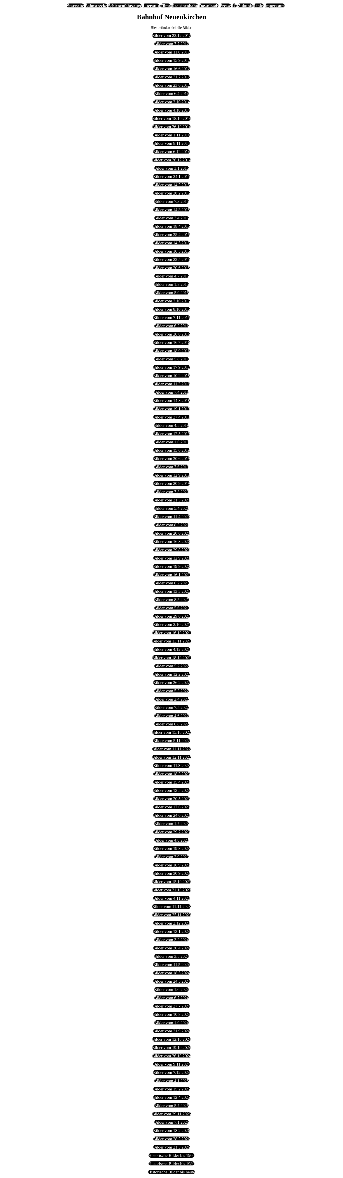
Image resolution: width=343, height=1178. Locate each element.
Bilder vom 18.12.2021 (171, 657)
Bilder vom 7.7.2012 (171, 43)
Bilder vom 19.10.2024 (171, 1047)
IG (234, 5)
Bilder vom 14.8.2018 (171, 400)
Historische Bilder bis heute (171, 1172)
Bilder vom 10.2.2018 (171, 375)
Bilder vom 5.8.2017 (171, 359)
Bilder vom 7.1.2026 (171, 1122)
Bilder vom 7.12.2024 (171, 1072)
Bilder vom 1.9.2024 (171, 1022)
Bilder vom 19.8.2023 (171, 848)
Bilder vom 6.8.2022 (171, 724)
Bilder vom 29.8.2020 (171, 550)
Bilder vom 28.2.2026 (171, 1139)
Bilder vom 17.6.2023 (171, 807)
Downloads (209, 5)
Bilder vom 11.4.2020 (171, 516)
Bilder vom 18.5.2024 (171, 973)
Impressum (275, 5)
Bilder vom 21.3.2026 (171, 1147)
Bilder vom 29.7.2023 (171, 832)
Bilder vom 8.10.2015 (171, 309)
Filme (165, 5)
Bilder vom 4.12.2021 (171, 649)
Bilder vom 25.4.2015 (171, 234)
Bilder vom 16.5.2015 (171, 251)
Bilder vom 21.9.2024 (171, 1031)
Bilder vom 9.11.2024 (171, 1064)
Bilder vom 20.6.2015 (171, 267)
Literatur (151, 5)
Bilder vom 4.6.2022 (171, 715)
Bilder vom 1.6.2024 (171, 989)
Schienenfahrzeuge (125, 5)
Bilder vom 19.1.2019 (171, 408)
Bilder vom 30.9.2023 (171, 873)
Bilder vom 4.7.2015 (171, 276)
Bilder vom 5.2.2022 (171, 666)
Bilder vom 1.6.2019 (171, 442)
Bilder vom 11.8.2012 (171, 52)
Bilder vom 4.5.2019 (171, 425)
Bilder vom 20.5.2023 (171, 798)
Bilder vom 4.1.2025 (171, 1080)
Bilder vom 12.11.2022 (171, 757)
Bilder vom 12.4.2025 (171, 1097)
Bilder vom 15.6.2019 (171, 450)
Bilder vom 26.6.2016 (171, 334)
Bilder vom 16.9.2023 (171, 865)
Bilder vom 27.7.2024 (171, 1006)
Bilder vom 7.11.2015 (171, 317)
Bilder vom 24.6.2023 (171, 815)
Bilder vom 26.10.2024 (171, 1056)
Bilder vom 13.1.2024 (171, 931)
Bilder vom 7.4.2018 (171, 392)
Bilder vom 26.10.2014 (171, 126)
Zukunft (245, 5)
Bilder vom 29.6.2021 (171, 616)
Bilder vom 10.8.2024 (171, 1014)
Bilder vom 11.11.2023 (171, 906)
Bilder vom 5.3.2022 (171, 691)
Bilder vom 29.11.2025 (171, 1114)
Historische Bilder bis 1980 (172, 1163)
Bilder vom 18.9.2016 (171, 350)
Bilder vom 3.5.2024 (171, 956)
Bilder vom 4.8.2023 (171, 840)
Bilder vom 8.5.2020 (171, 525)
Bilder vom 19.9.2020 (171, 566)
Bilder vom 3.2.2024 (171, 939)
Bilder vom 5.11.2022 (171, 740)
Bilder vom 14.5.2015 (171, 243)
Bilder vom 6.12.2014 (171, 151)
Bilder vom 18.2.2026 (171, 1130)
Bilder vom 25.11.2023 (171, 915)
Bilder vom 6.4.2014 (171, 93)
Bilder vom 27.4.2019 (171, 417)
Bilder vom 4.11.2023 (171, 898)
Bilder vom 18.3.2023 (171, 774)
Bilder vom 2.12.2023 (171, 923)
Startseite (75, 5)
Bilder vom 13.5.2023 (171, 790)
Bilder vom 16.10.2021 (171, 632)
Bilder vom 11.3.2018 (171, 384)
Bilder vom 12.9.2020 (171, 558)
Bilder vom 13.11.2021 (171, 641)
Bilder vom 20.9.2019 (171, 483)
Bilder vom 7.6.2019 (171, 467)
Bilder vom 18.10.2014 (171, 118)
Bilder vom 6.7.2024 (171, 997)
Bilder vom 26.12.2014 (171, 160)
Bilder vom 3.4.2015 (171, 218)
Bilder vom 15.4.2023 (171, 782)
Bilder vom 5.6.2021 (171, 608)
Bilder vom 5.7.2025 (171, 1105)
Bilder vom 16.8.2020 (171, 541)
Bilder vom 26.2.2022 (171, 682)
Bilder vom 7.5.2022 (171, 707)
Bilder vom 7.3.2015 (171, 201)
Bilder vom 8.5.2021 (171, 599)
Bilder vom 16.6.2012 (171, 68)
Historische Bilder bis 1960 (172, 1155)
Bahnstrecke (96, 5)
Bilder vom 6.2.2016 (171, 326)
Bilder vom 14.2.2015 (171, 185)
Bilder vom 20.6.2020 (171, 533)
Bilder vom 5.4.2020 (171, 508)
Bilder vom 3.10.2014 (171, 102)
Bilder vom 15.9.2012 (171, 60)
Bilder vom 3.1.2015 (171, 168)
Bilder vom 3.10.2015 (171, 301)
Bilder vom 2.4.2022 (171, 699)
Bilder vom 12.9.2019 (171, 475)
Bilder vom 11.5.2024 (171, 964)
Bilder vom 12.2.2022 (171, 674)
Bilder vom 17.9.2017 (171, 367)
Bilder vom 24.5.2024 (171, 981)
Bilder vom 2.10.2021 (171, 624)
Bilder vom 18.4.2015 (171, 226)
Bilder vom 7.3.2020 (171, 491)
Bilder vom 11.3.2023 (171, 765)
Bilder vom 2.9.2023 (171, 856)
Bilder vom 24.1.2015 (171, 176)
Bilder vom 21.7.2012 (171, 77)
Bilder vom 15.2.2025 (171, 1089)
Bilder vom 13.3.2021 (171, 591)
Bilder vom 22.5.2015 (171, 259)
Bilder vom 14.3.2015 (171, 209)
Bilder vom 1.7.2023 (171, 823)
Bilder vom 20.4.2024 (171, 948)
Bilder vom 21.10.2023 (171, 890)
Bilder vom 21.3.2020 (171, 500)
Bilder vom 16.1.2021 (171, 574)
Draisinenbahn (185, 5)
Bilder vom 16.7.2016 (171, 342)
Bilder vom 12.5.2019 (171, 433)
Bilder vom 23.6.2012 (171, 85)
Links (259, 5)
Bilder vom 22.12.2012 (171, 35)
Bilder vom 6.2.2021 (171, 583)
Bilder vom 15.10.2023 (171, 881)
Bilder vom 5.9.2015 (171, 292)
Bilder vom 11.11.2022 (171, 749)
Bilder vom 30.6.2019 (171, 458)
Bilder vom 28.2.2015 (171, 193)
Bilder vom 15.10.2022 (171, 732)
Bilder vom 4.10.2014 (171, 110)
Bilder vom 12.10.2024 (171, 1039)
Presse (225, 5)
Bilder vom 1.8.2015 (171, 284)
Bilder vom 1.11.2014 (171, 135)
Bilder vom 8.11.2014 (171, 143)
